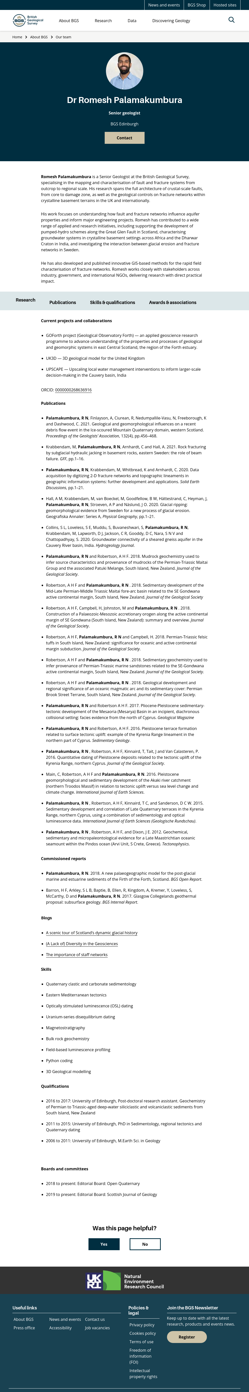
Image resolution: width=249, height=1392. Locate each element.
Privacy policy (142, 1325)
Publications (62, 302)
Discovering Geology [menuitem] (171, 20)
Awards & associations (172, 302)
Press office (24, 1328)
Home (17, 37)
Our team (63, 37)
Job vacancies (97, 1328)
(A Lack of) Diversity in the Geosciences (82, 943)
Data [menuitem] (132, 20)
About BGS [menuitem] (69, 20)
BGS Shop (197, 5)
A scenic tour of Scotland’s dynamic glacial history (92, 932)
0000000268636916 (73, 390)
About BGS (39, 37)
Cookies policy (143, 1333)
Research (25, 300)
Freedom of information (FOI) (141, 1356)
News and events (164, 5)
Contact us (95, 1319)
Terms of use (142, 1341)
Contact (124, 138)
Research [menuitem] (103, 20)
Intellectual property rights (144, 1373)
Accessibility (60, 1328)
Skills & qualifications (112, 302)
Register (187, 1337)
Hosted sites (225, 5)
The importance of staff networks (77, 954)
